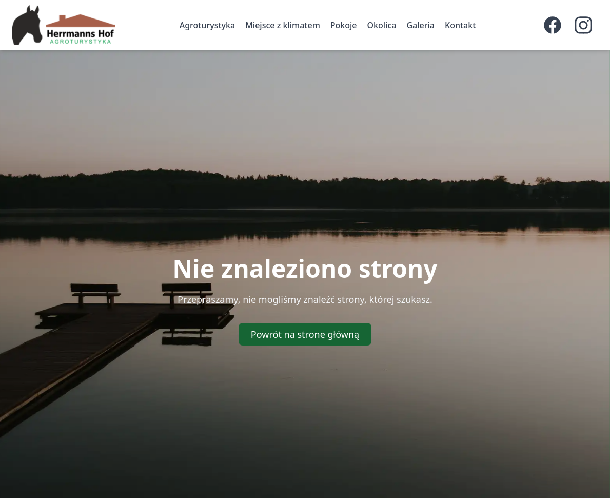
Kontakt (460, 25)
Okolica (382, 25)
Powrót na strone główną (305, 334)
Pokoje (343, 25)
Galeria (420, 25)
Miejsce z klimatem (282, 25)
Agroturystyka (207, 25)
